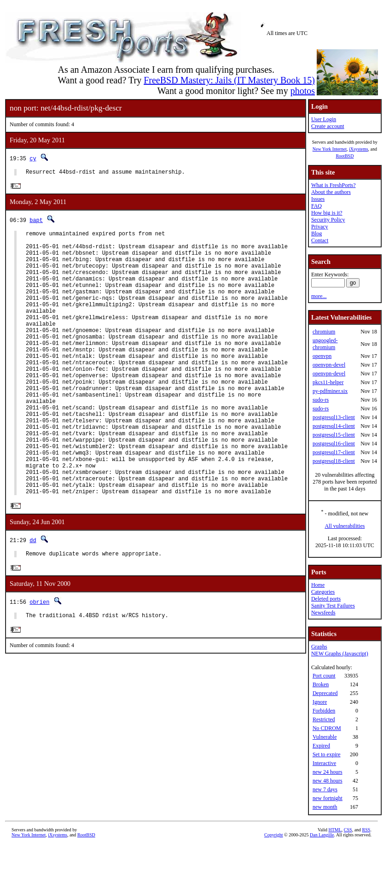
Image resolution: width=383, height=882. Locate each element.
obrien (39, 662)
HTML (335, 829)
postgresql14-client (334, 426)
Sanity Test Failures (333, 605)
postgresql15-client (334, 435)
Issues (318, 199)
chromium (324, 331)
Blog (316, 233)
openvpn (322, 356)
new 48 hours (327, 780)
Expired (321, 745)
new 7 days (325, 789)
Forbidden (324, 710)
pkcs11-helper (328, 382)
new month (325, 807)
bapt (36, 222)
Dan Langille (322, 834)
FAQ (316, 206)
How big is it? (326, 213)
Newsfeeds (323, 612)
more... (319, 296)
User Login (323, 119)
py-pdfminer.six (330, 391)
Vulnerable (325, 737)
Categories (323, 592)
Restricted (324, 719)
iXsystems (358, 149)
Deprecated (325, 693)
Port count (324, 675)
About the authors (331, 192)
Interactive (324, 763)
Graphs (319, 646)
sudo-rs (321, 400)
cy (32, 158)
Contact (319, 240)
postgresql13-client (334, 417)
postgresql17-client (334, 452)
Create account (327, 126)
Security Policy (328, 219)
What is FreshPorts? (333, 185)
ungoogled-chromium (325, 343)
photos (302, 91)
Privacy (319, 226)
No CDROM (327, 728)
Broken (321, 684)
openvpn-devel (329, 365)
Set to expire (327, 754)
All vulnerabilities (345, 526)
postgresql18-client (334, 461)
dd (32, 598)
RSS (366, 829)
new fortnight (327, 798)
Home (318, 585)
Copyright (273, 834)
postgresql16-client (334, 443)
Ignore (320, 702)
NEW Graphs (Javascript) (339, 653)
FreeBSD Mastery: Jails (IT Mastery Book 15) (229, 80)
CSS (348, 829)
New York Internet (330, 149)
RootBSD (345, 155)
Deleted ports (326, 599)
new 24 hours (327, 772)
